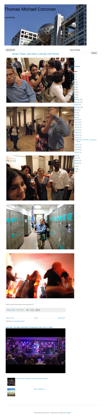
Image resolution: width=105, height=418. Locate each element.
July (75, 112)
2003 (73, 171)
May (75, 117)
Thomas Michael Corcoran (30, 9)
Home (36, 318)
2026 (73, 74)
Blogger (68, 413)
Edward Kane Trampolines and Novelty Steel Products (32, 378)
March (76, 158)
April (75, 155)
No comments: (20, 309)
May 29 (77, 119)
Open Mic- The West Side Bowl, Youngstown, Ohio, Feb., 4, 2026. (29, 327)
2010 (73, 87)
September (77, 107)
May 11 (77, 144)
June (75, 115)
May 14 (77, 135)
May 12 (77, 137)
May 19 (77, 130)
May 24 (77, 127)
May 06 (77, 150)
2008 (73, 92)
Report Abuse (75, 66)
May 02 (77, 152)
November (77, 102)
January (76, 163)
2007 (73, 95)
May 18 (77, 132)
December (77, 99)
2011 (73, 84)
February (76, 160)
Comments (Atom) (19, 321)
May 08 (77, 147)
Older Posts (61, 318)
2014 (73, 77)
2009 (73, 89)
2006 (73, 97)
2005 (73, 166)
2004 (73, 169)
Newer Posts (10, 318)
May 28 (77, 122)
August (76, 110)
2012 (73, 82)
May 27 (77, 125)
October (76, 105)
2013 (73, 79)
